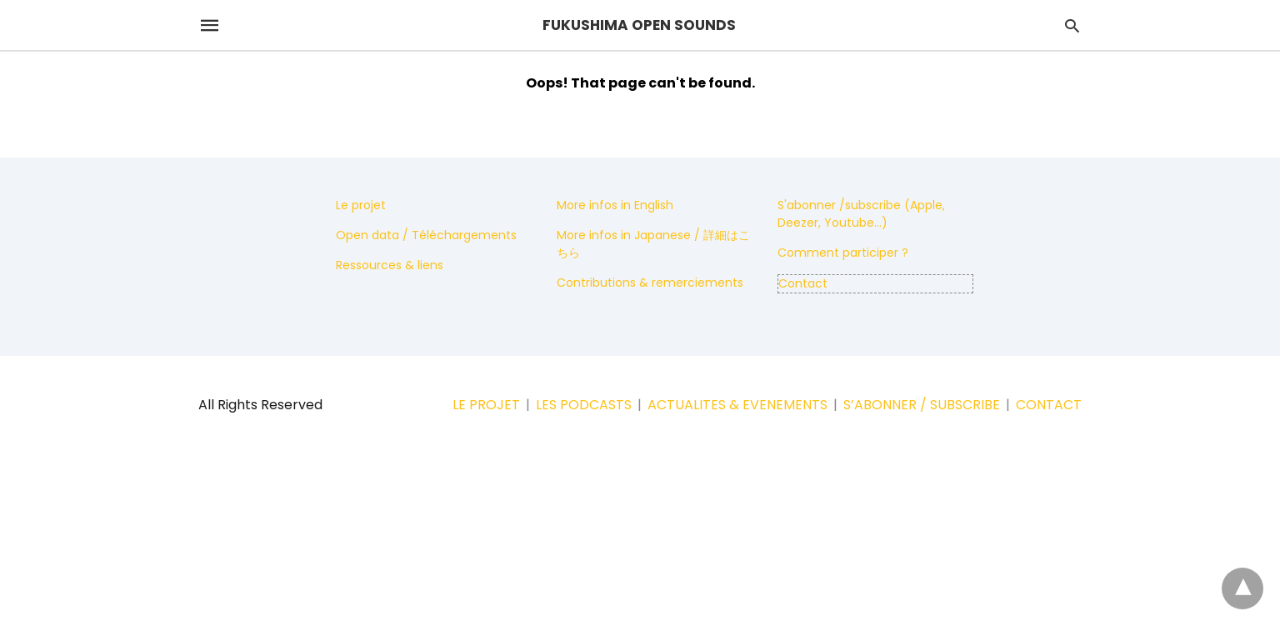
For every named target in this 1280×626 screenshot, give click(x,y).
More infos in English (615, 205)
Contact (803, 283)
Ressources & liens (389, 265)
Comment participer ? (843, 252)
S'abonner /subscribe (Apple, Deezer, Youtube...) (861, 214)
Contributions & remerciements (650, 282)
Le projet (361, 205)
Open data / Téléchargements (426, 235)
